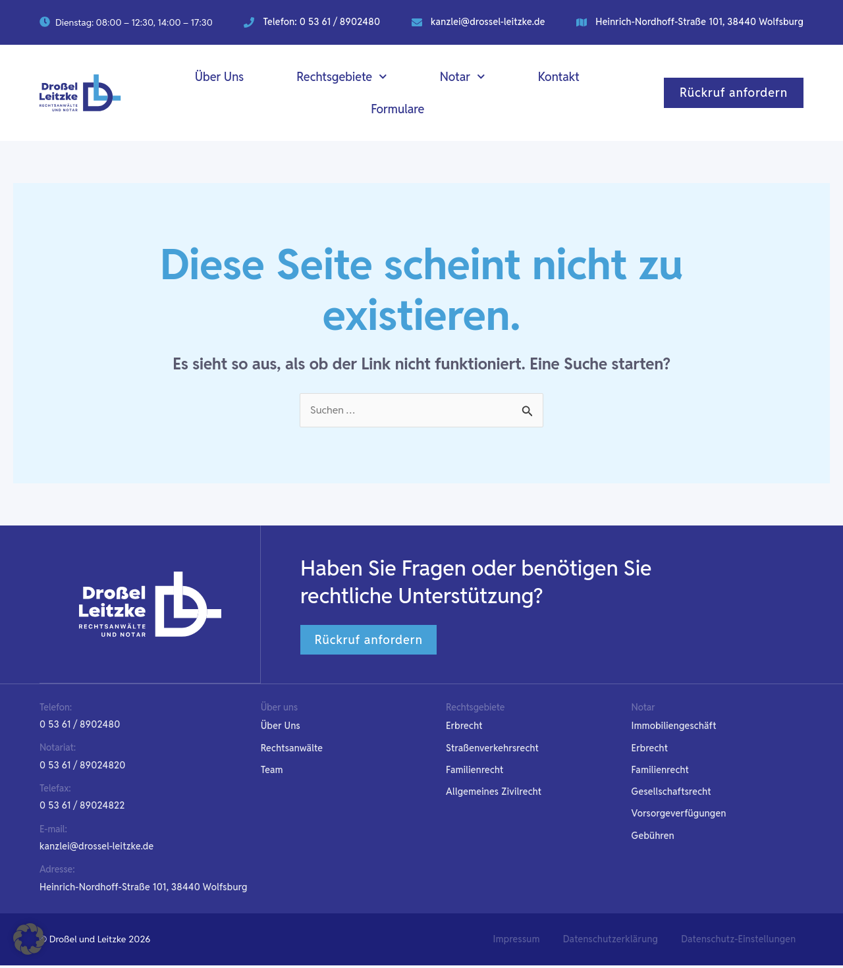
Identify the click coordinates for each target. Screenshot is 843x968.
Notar (462, 77)
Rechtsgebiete (341, 77)
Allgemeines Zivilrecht (493, 793)
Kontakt (559, 76)
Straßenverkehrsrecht (492, 749)
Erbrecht (464, 727)
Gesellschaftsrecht (671, 793)
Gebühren (653, 838)
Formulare (397, 109)
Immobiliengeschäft (674, 727)
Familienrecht (475, 771)
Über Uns (219, 76)
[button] (82, 808)
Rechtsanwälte (292, 749)
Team (272, 771)
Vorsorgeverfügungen (679, 815)
